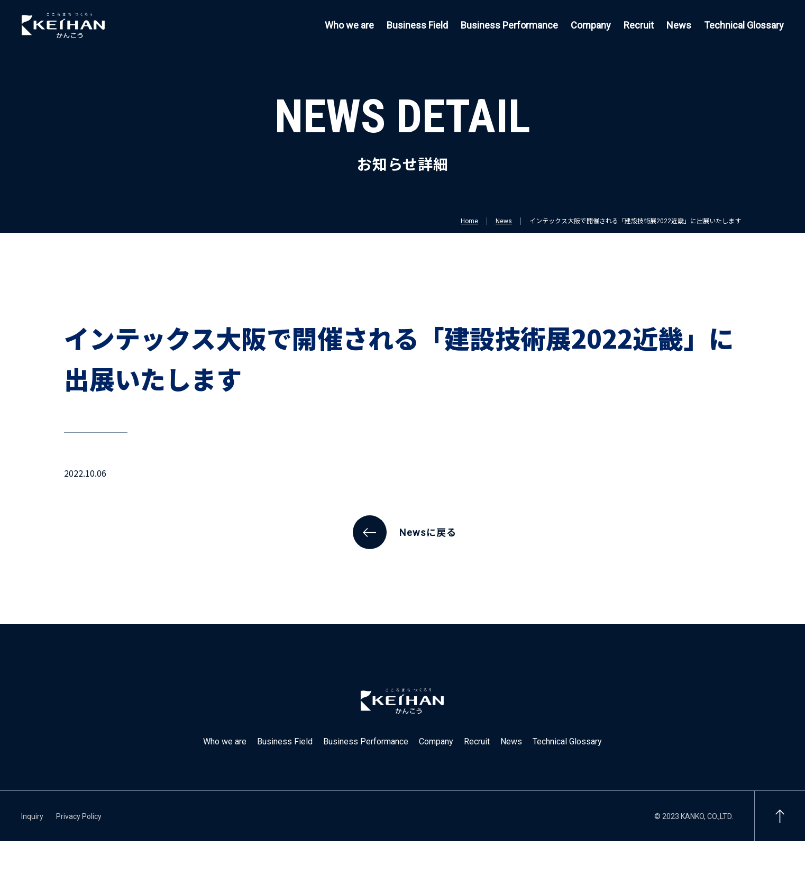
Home (469, 221)
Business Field (417, 25)
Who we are (349, 25)
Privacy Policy (79, 816)
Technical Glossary (744, 25)
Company (591, 25)
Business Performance (509, 25)
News (678, 25)
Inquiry (32, 816)
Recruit (639, 25)
